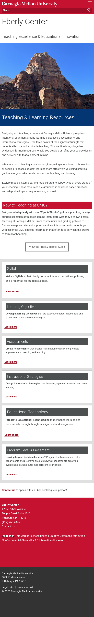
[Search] (47, 10)
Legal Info (7, 587)
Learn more (11, 291)
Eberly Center (25, 21)
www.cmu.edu (26, 587)
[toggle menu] (89, 3)
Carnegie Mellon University (40, 4)
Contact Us (8, 526)
